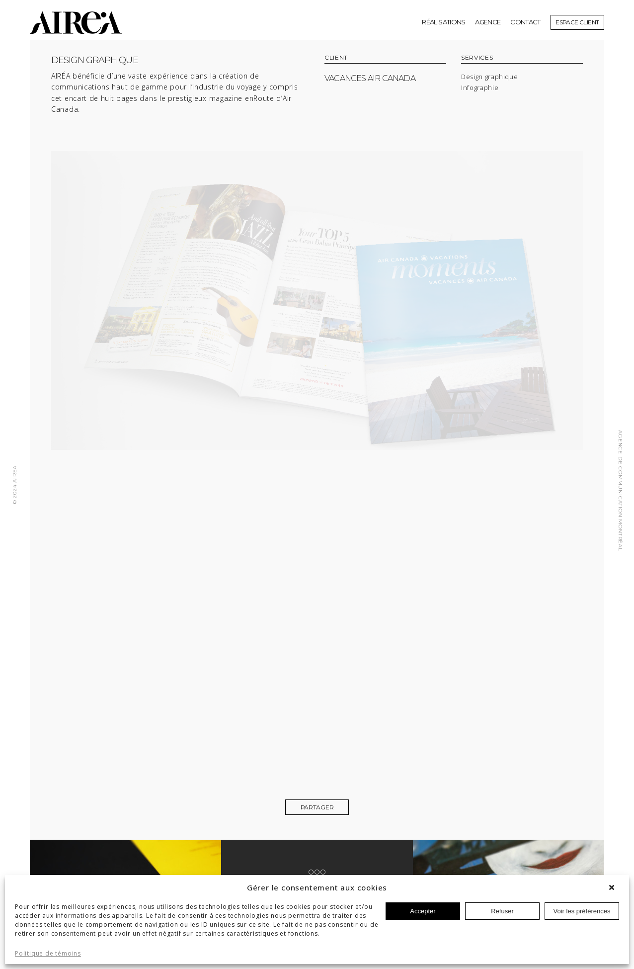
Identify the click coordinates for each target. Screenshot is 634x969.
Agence (487, 22)
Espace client (577, 22)
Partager (317, 807)
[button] (614, 887)
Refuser (502, 911)
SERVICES (477, 58)
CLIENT (336, 58)
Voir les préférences (582, 911)
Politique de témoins (48, 954)
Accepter (422, 911)
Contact (525, 22)
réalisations (443, 22)
